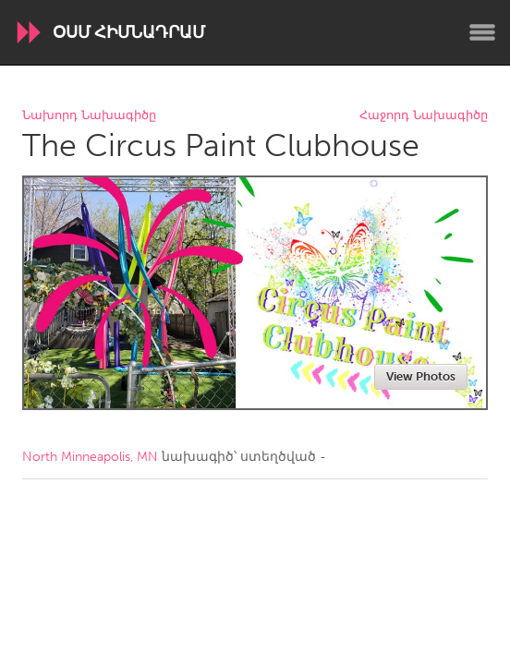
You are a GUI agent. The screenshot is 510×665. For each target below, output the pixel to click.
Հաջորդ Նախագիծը (423, 116)
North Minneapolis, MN (90, 457)
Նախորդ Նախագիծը (89, 116)
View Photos (420, 376)
